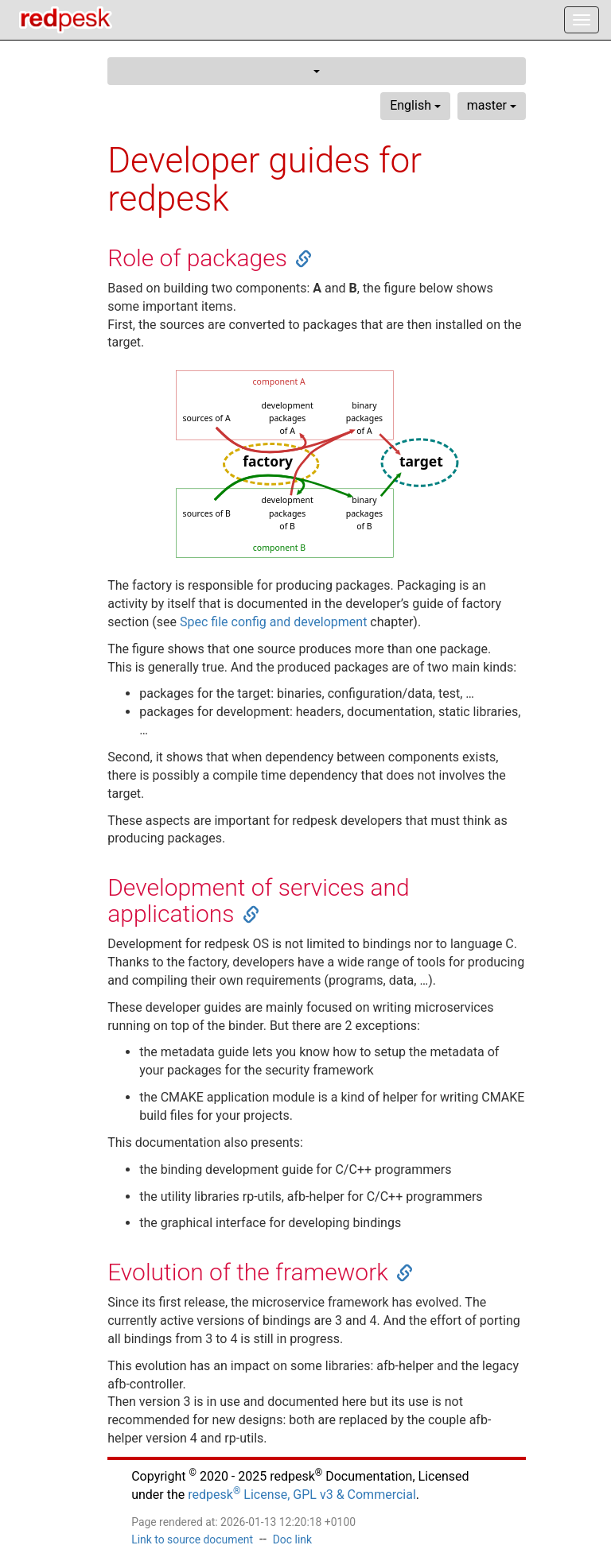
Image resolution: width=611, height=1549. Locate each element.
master (491, 105)
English (415, 105)
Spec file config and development (273, 621)
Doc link (292, 1539)
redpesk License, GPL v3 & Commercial (302, 1494)
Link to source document (192, 1539)
